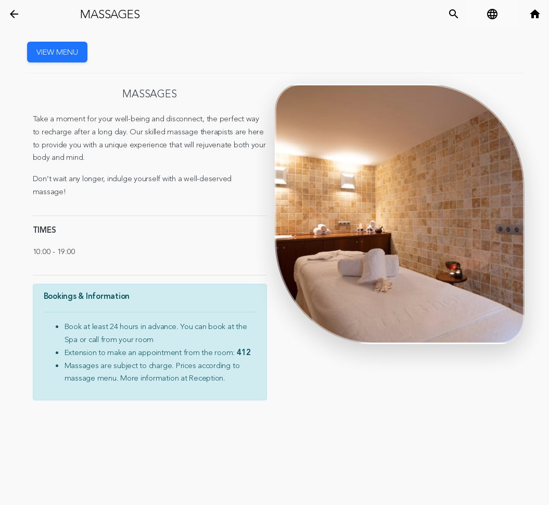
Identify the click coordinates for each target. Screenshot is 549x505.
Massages (109, 14)
